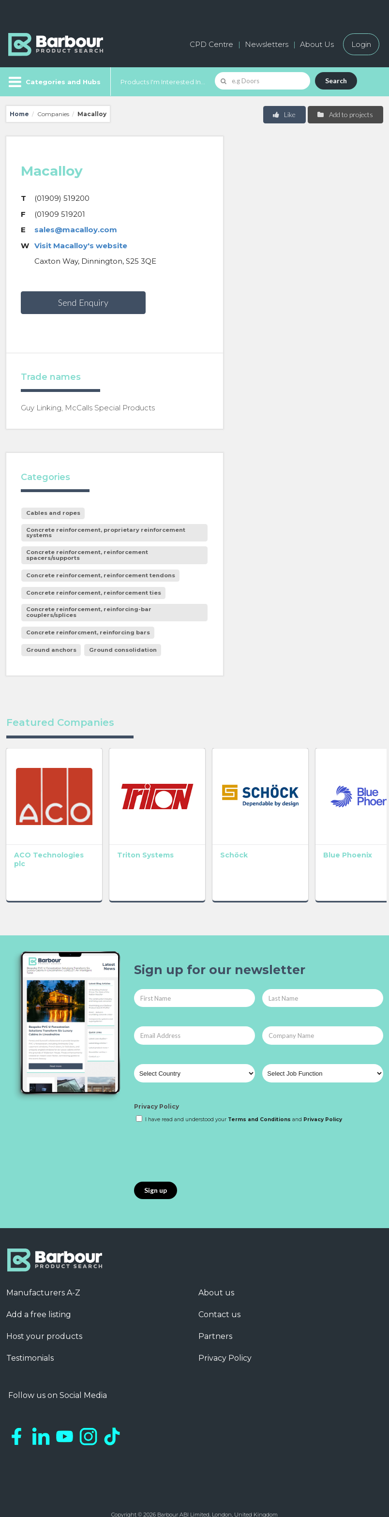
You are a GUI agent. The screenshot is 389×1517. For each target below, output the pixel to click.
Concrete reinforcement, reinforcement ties (93, 592)
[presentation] (207, 1126)
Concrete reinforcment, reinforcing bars (88, 632)
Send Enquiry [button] (83, 302)
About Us (317, 44)
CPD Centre (211, 44)
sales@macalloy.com (75, 229)
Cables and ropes (53, 513)
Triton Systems (106, 832)
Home (19, 114)
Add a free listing (38, 1288)
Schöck (181, 828)
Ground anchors (51, 649)
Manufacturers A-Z (43, 1266)
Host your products (44, 1310)
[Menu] (53, 81)
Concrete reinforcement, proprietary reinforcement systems (105, 532)
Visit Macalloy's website (80, 245)
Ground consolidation (123, 649)
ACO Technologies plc (39, 837)
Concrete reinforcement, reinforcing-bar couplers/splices (88, 612)
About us (216, 1266)
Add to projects (344, 114)
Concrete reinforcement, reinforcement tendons (100, 575)
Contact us (219, 1288)
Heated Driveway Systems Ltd (344, 837)
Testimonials (30, 1332)
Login (361, 44)
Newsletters (266, 44)
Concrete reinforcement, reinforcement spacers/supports (87, 555)
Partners (215, 1310)
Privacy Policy (156, 1080)
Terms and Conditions (259, 1093)
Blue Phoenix (268, 828)
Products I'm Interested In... (162, 82)
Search (336, 80)
